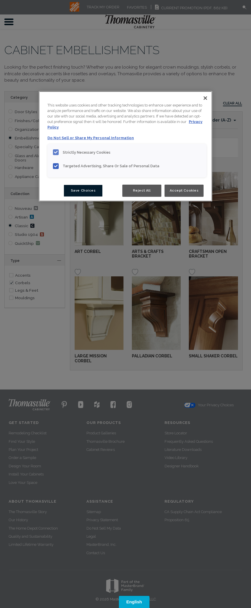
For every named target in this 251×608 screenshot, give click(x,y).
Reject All (142, 190)
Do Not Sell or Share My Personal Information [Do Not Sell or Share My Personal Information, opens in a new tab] (90, 138)
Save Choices (83, 190)
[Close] (205, 98)
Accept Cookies (184, 190)
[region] (125, 146)
